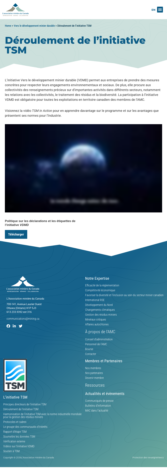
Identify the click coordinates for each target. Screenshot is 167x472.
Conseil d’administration (99, 339)
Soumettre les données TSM (19, 436)
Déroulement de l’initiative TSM (20, 409)
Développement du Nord (99, 304)
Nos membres (93, 368)
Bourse (89, 349)
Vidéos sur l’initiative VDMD (18, 446)
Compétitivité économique (100, 290)
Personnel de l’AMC (96, 344)
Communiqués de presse (99, 400)
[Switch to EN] (153, 9)
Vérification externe (14, 441)
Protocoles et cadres (14, 421)
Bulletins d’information (98, 405)
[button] (160, 10)
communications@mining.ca (23, 318)
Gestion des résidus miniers (101, 314)
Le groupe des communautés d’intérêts (25, 426)
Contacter (90, 354)
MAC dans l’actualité (96, 410)
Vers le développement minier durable (34, 25)
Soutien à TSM (11, 451)
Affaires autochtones (97, 324)
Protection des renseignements (148, 457)
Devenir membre (94, 377)
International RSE (95, 300)
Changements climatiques (100, 309)
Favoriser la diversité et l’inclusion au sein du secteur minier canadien (124, 295)
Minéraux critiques (95, 319)
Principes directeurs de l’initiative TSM (24, 404)
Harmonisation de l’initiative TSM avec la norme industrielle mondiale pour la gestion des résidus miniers (42, 416)
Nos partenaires (94, 373)
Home (8, 25)
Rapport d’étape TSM (15, 431)
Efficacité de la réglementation (102, 285)
